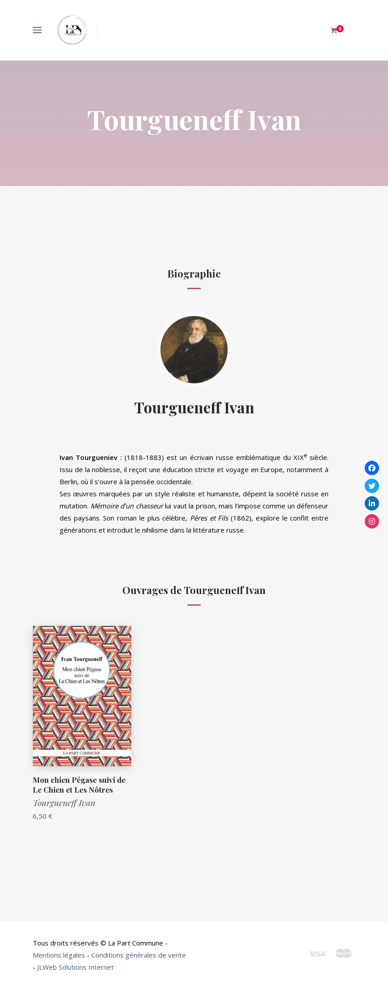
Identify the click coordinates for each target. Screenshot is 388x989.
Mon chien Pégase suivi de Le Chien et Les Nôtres (79, 784)
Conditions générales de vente (138, 954)
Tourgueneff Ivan (194, 407)
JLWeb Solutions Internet (75, 967)
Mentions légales (59, 954)
